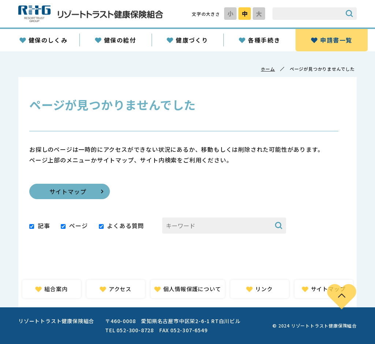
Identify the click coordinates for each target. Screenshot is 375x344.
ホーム (268, 69)
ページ (78, 225)
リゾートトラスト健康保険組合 (90, 14)
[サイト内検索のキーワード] (307, 13)
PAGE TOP (341, 296)
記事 (44, 225)
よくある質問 (125, 225)
